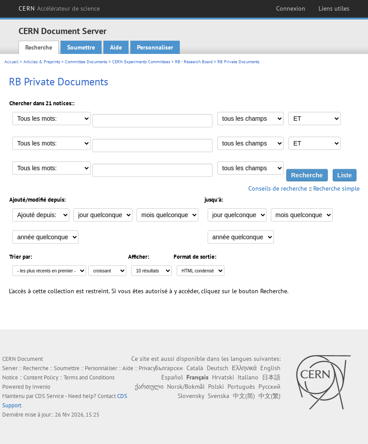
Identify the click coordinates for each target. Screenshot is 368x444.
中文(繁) (269, 396)
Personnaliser (155, 47)
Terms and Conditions (89, 377)
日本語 (271, 377)
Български (169, 368)
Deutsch (217, 368)
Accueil (11, 62)
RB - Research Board (193, 62)
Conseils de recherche (277, 188)
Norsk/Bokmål (186, 386)
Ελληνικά (244, 368)
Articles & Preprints (41, 62)
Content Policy (40, 377)
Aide (116, 47)
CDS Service (49, 396)
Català (194, 368)
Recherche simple (336, 188)
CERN (59, 8)
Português (241, 386)
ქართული (149, 386)
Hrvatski (223, 377)
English (270, 368)
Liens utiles (334, 8)
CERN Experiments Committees (141, 62)
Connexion (290, 8)
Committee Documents (86, 62)
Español (172, 377)
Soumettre (81, 47)
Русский (269, 386)
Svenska (218, 396)
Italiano (248, 377)
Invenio (41, 386)
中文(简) (244, 396)
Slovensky (191, 396)
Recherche (38, 47)
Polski (216, 386)
